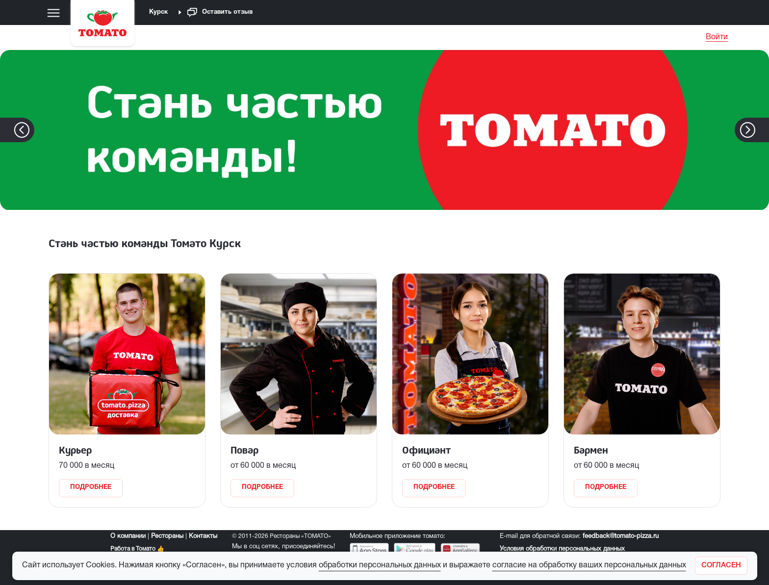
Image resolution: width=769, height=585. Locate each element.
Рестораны (167, 536)
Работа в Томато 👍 (137, 549)
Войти (717, 37)
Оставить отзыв (220, 12)
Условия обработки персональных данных (562, 549)
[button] (762, 130)
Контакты (203, 536)
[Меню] (53, 13)
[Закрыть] (721, 566)
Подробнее (90, 487)
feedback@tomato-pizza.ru (621, 536)
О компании (128, 536)
